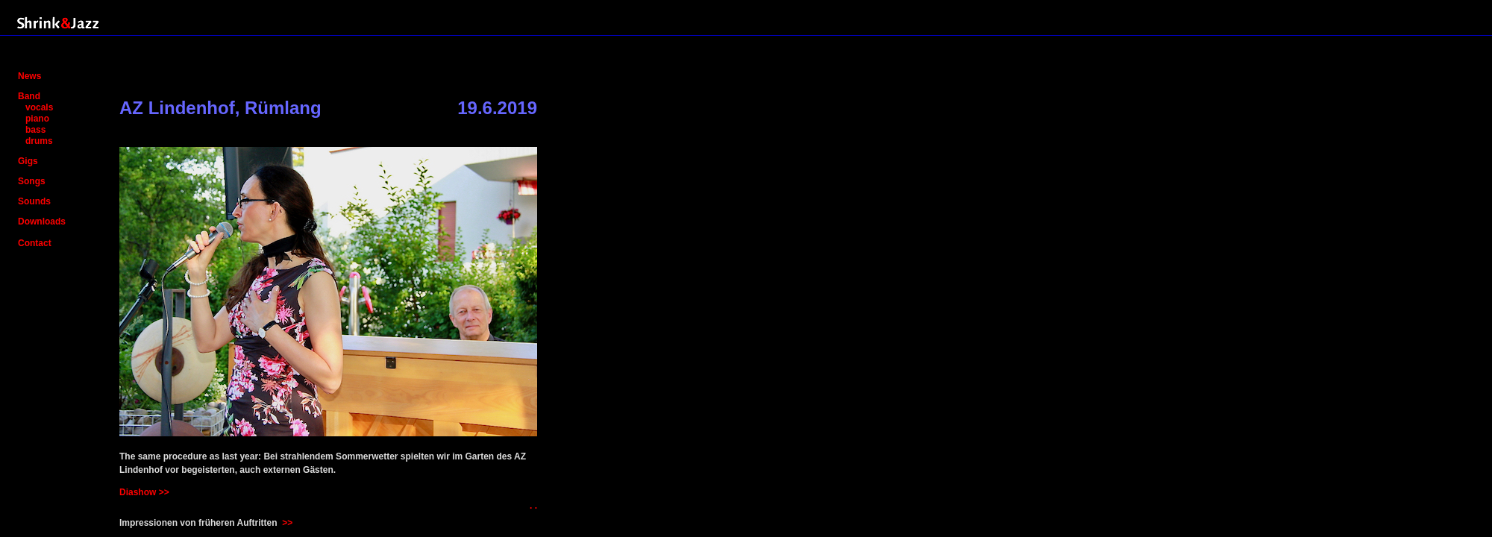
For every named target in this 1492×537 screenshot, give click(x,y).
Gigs (28, 161)
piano (37, 118)
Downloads (42, 221)
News (29, 76)
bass (35, 130)
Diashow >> (144, 492)
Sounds (34, 201)
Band (29, 96)
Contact (34, 243)
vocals (39, 107)
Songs (32, 181)
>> (287, 523)
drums (39, 141)
